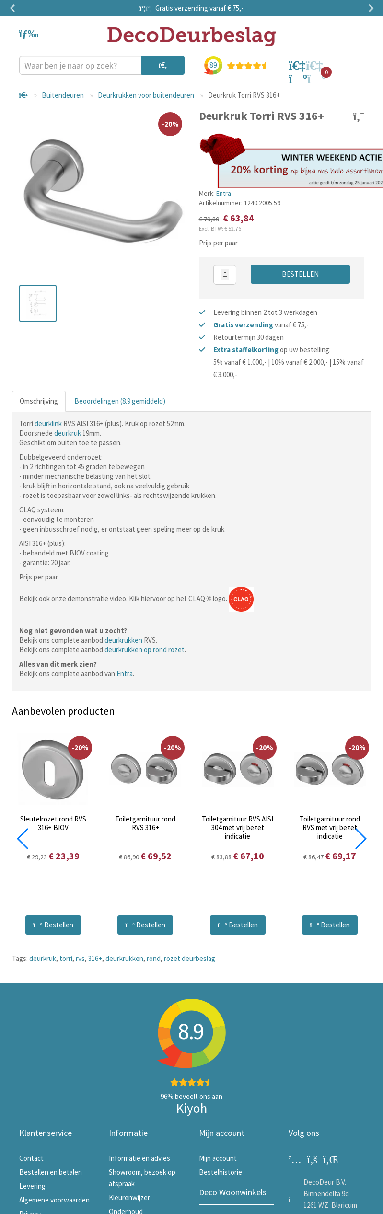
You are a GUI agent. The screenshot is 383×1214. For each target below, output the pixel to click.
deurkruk (67, 433)
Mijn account (218, 1158)
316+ (95, 958)
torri (65, 958)
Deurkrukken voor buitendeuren (146, 95)
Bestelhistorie (220, 1172)
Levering (32, 1186)
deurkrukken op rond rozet (144, 649)
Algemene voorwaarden (54, 1199)
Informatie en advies (139, 1158)
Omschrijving (39, 400)
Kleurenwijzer (129, 1197)
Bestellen (300, 273)
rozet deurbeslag (189, 958)
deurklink (48, 423)
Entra (223, 193)
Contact (31, 1158)
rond (154, 958)
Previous (14, 8)
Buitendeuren (63, 95)
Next (369, 8)
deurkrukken (123, 640)
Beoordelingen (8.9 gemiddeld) (119, 400)
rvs (80, 958)
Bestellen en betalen (50, 1172)
